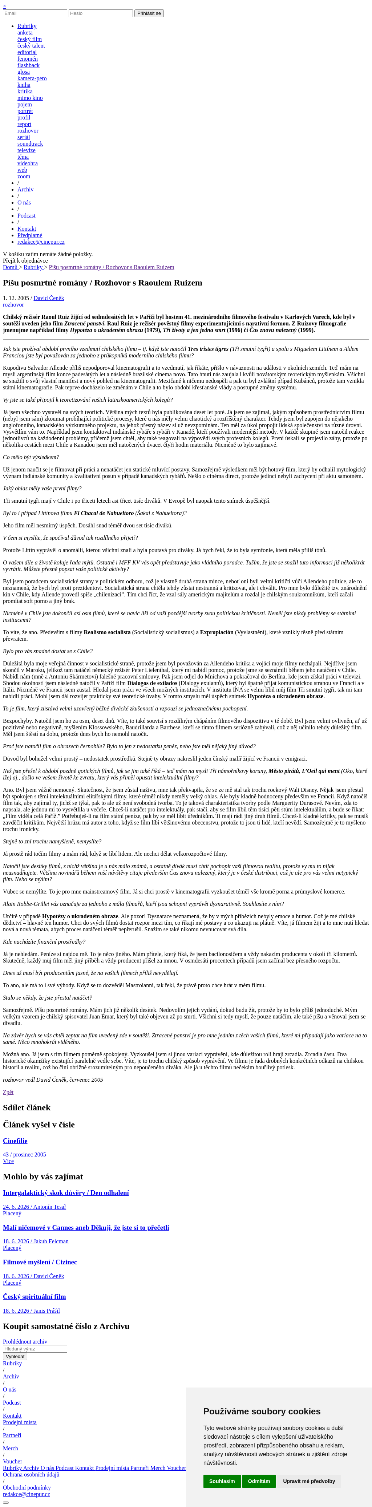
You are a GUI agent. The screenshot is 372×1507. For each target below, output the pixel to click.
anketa (25, 32)
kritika (25, 91)
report (24, 124)
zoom (24, 176)
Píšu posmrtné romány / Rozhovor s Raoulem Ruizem (111, 267)
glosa (23, 72)
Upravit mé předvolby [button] (309, 1481)
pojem (24, 104)
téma (23, 157)
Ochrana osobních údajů (31, 1474)
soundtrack (30, 144)
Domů (11, 267)
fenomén (27, 59)
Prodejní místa (20, 1422)
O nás (9, 1389)
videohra (27, 163)
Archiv (11, 1376)
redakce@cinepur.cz (41, 242)
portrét (25, 111)
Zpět (8, 1092)
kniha (24, 85)
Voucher (12, 1461)
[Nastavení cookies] (6, 1503)
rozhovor (28, 130)
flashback (28, 65)
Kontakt (12, 1416)
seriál (23, 137)
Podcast (12, 1402)
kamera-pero (32, 78)
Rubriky (34, 267)
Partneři (12, 1435)
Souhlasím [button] (222, 1481)
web (22, 170)
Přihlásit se (149, 13)
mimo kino (30, 98)
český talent (31, 45)
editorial (27, 52)
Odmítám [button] (259, 1481)
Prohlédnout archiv (25, 1341)
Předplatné (29, 235)
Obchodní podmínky (27, 1487)
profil (24, 117)
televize (26, 150)
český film (29, 39)
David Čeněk (48, 298)
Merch (10, 1448)
